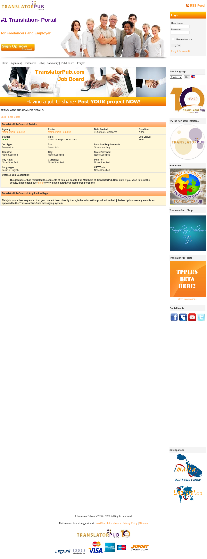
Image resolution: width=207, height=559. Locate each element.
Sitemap (143, 523)
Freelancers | (31, 63)
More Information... (187, 299)
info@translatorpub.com (108, 523)
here (40, 182)
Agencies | (17, 63)
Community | (53, 63)
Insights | (82, 63)
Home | (6, 63)
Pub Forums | (69, 63)
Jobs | (42, 63)
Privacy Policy (130, 523)
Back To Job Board (10, 117)
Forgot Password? (180, 51)
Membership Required (13, 132)
